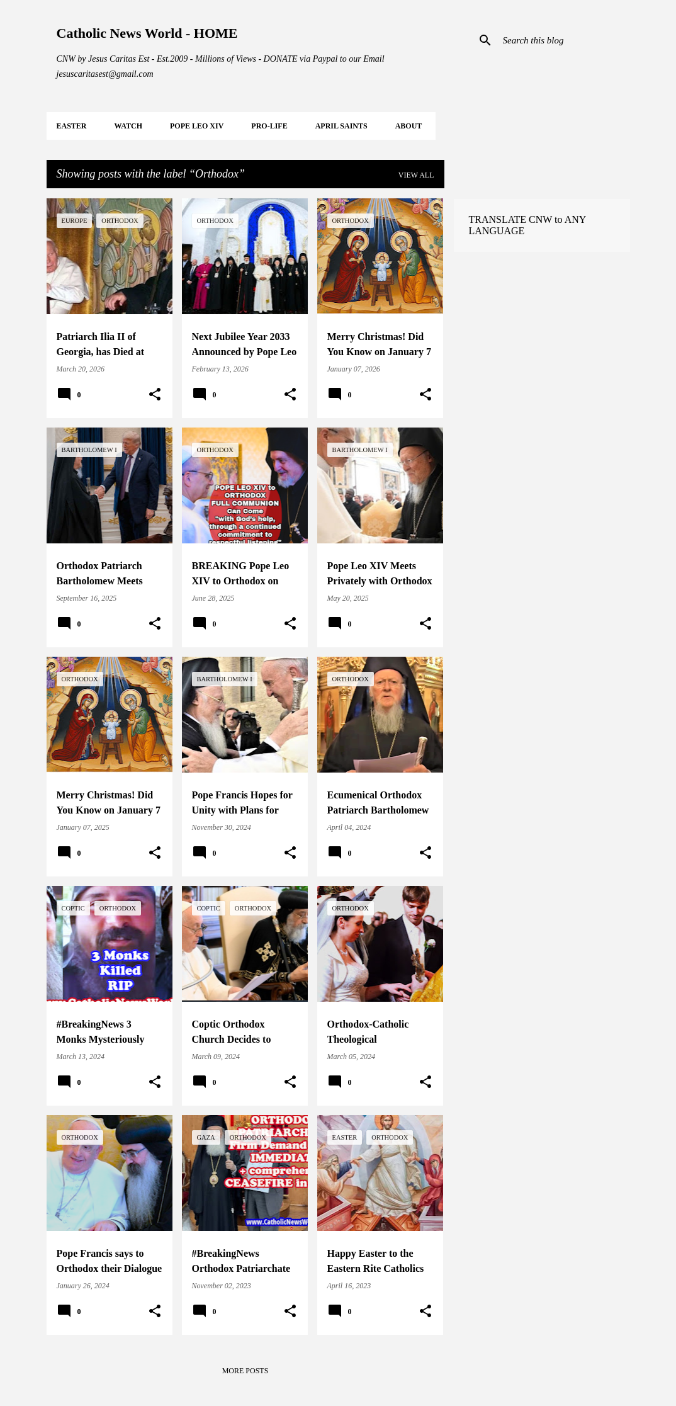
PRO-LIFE (269, 126)
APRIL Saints (341, 126)
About (408, 126)
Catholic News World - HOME (147, 33)
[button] (154, 395)
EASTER (72, 126)
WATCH (128, 126)
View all (416, 175)
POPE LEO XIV (196, 126)
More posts (245, 1370)
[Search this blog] (564, 40)
